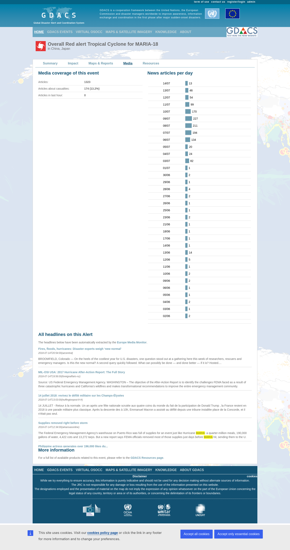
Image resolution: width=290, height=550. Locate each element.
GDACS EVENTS (59, 32)
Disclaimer (140, 476)
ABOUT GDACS (192, 470)
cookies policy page (102, 532)
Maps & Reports (101, 63)
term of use (201, 1)
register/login (236, 1)
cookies (252, 476)
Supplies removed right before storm (63, 423)
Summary (50, 63)
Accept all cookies (196, 534)
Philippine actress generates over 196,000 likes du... (73, 446)
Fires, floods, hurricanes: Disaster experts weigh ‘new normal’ (79, 348)
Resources (151, 63)
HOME (39, 32)
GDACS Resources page (146, 457)
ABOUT (185, 32)
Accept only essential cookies (239, 534)
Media (127, 63)
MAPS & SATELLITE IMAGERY (129, 32)
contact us (218, 1)
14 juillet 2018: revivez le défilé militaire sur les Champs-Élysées (81, 395)
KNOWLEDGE (166, 32)
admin (251, 1)
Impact (73, 63)
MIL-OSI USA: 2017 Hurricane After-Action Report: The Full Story (81, 372)
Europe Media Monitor (132, 342)
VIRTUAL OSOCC (89, 32)
